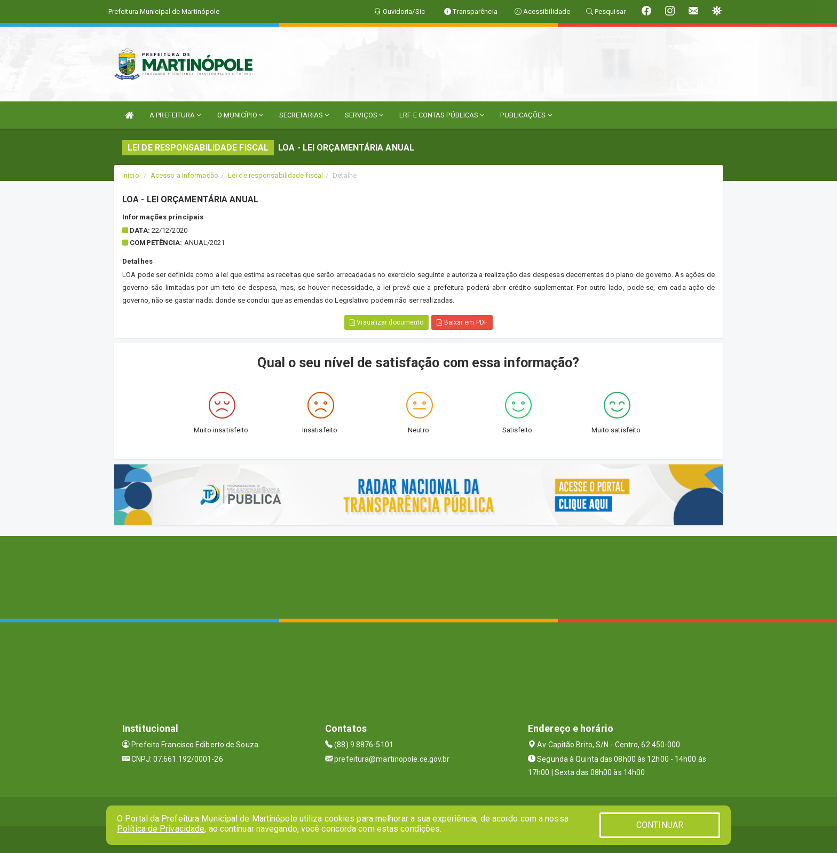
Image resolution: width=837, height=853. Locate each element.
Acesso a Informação (184, 175)
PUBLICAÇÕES (525, 115)
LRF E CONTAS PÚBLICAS (441, 115)
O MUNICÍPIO (240, 115)
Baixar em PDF (462, 322)
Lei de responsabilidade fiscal (275, 175)
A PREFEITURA (175, 115)
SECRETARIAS (304, 115)
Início (130, 175)
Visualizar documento (386, 322)
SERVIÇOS (364, 115)
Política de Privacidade (160, 829)
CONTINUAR (659, 825)
